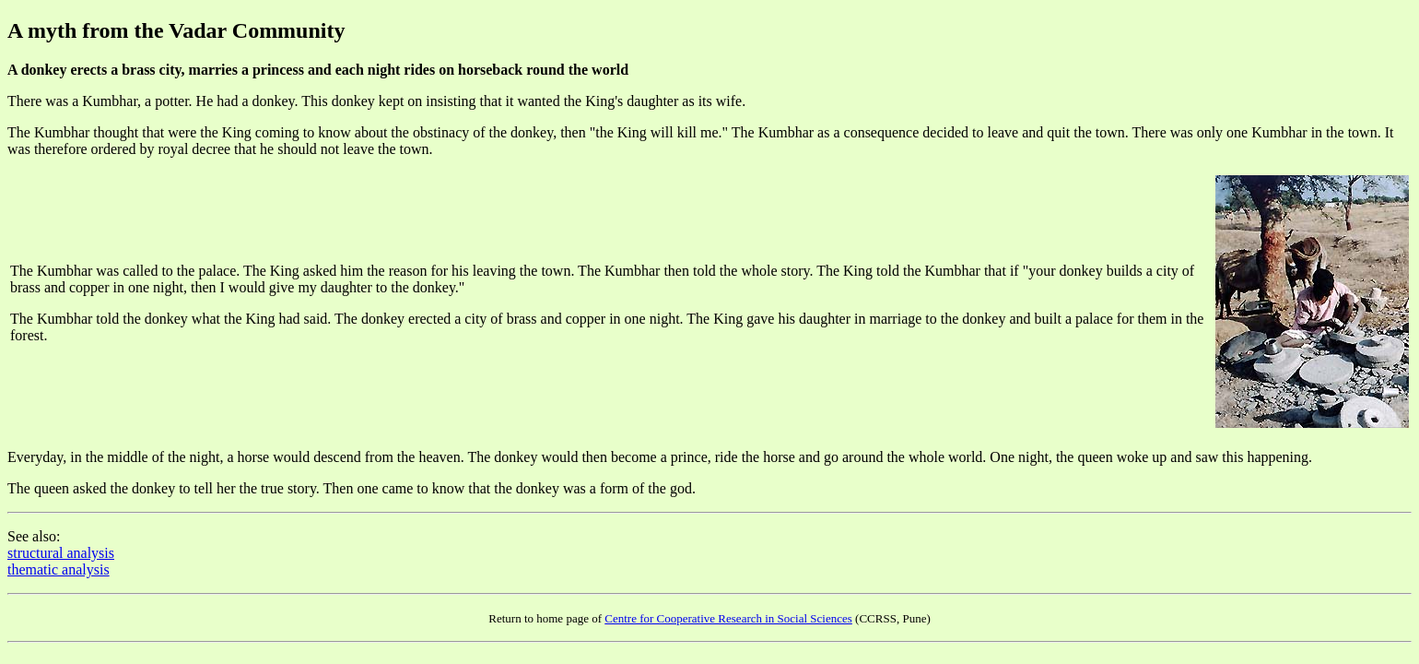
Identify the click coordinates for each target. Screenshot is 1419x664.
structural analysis (60, 553)
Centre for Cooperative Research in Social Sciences (728, 618)
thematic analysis (58, 569)
